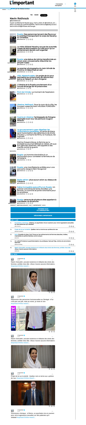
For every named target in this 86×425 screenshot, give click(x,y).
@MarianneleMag (18, 244)
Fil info (14, 254)
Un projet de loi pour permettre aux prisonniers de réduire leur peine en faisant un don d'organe (35, 77)
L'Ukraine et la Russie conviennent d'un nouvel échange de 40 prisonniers (34, 85)
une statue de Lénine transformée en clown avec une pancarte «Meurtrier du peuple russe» (36, 61)
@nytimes (17, 237)
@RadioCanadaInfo (19, 231)
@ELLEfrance (18, 226)
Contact (13, 205)
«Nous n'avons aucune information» (43, 248)
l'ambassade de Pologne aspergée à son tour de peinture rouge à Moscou (36, 119)
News (4, 9)
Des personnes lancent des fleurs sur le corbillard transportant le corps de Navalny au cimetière (37, 36)
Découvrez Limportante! (43, 215)
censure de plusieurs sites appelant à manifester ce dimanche (36, 200)
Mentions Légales (22, 205)
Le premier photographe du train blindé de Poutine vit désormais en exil (36, 69)
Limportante (37, 205)
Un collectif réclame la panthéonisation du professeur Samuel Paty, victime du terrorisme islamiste (43, 241)
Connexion (59, 4)
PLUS (9, 9)
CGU (30, 205)
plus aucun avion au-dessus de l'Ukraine (36, 181)
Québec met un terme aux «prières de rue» (36, 229)
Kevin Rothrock (19, 18)
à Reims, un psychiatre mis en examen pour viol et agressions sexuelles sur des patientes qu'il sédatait (44, 223)
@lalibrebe (17, 250)
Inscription (58, 5)
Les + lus (14, 220)
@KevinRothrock (15, 21)
